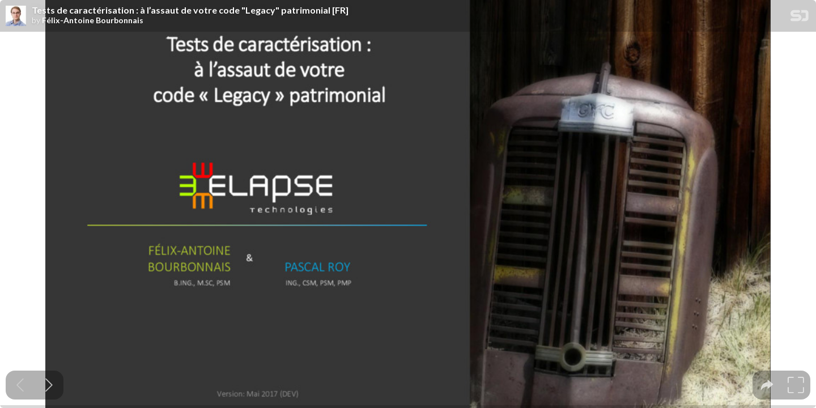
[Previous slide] (20, 385)
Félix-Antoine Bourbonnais (92, 20)
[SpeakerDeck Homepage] (799, 17)
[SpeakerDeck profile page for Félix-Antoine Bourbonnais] (16, 16)
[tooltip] (767, 385)
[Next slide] (49, 385)
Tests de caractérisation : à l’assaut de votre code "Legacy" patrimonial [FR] (190, 10)
